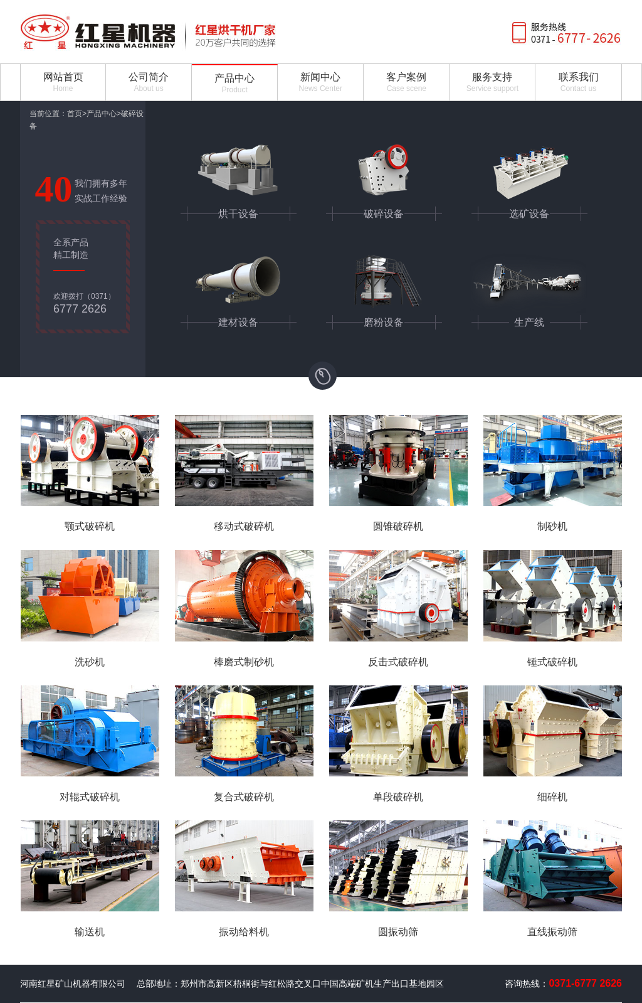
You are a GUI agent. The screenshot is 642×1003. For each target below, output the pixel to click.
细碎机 (552, 796)
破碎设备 (384, 213)
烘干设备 (238, 213)
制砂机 (552, 526)
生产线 (529, 322)
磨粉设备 (384, 322)
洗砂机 (90, 662)
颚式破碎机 (90, 526)
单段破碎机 (398, 796)
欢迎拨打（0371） (84, 303)
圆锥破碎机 (398, 526)
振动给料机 (244, 931)
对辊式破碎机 (90, 796)
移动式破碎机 (244, 526)
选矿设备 (529, 213)
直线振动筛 (552, 931)
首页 (74, 113)
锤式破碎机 (552, 662)
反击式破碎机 (398, 662)
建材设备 (238, 322)
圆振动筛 (398, 931)
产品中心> (104, 113)
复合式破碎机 (244, 796)
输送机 (90, 931)
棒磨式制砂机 (244, 662)
